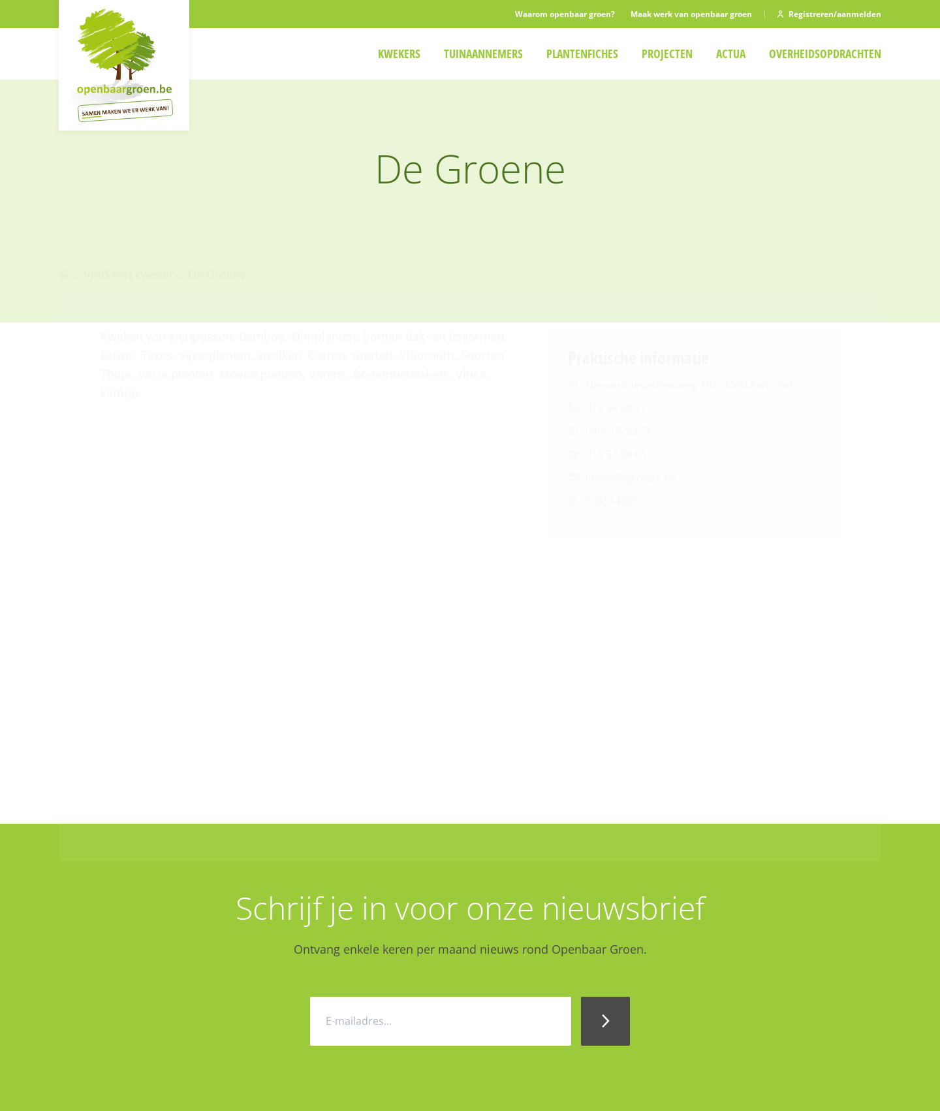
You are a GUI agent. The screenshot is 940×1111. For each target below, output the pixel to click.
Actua (730, 53)
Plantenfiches (582, 53)
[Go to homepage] (64, 237)
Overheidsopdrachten (825, 53)
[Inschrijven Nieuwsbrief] (605, 1021)
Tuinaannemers (483, 53)
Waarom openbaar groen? (565, 14)
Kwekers (399, 53)
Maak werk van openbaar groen (691, 14)
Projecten (667, 53)
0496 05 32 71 (619, 394)
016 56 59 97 (616, 371)
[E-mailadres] (440, 1021)
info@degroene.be (631, 440)
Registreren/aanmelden (828, 14)
